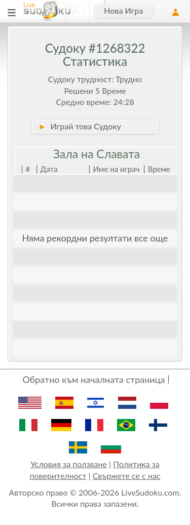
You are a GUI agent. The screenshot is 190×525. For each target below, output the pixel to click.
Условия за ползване (68, 464)
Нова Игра (123, 10)
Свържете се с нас (127, 475)
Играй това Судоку (80, 126)
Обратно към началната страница (93, 379)
